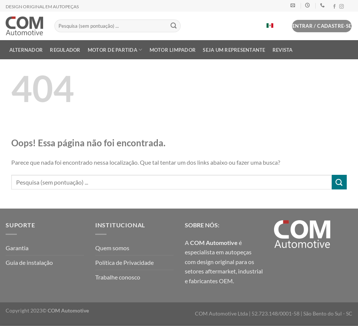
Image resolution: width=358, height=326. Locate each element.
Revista (283, 50)
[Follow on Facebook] (334, 6)
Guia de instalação (29, 262)
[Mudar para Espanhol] (270, 26)
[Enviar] (174, 26)
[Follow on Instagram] (341, 6)
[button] (282, 28)
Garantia (17, 247)
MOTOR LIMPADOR (173, 50)
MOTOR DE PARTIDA (115, 49)
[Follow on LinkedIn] (348, 6)
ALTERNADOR (26, 50)
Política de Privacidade (124, 262)
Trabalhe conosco (117, 277)
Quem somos (112, 247)
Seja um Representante (234, 50)
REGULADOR (65, 50)
